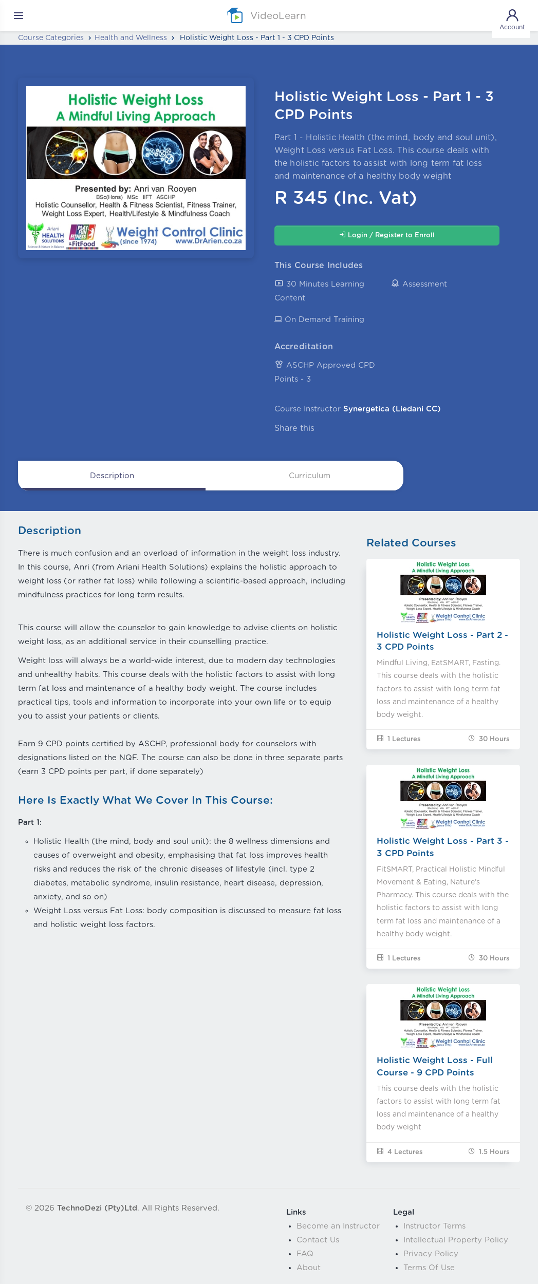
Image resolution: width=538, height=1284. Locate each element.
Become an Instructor (338, 1226)
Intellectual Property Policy (455, 1240)
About (308, 1268)
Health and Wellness (131, 38)
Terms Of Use (429, 1268)
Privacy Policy (430, 1254)
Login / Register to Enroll (387, 235)
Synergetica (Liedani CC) (392, 409)
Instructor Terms (434, 1226)
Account (512, 19)
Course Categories (51, 38)
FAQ (304, 1254)
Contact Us (317, 1240)
